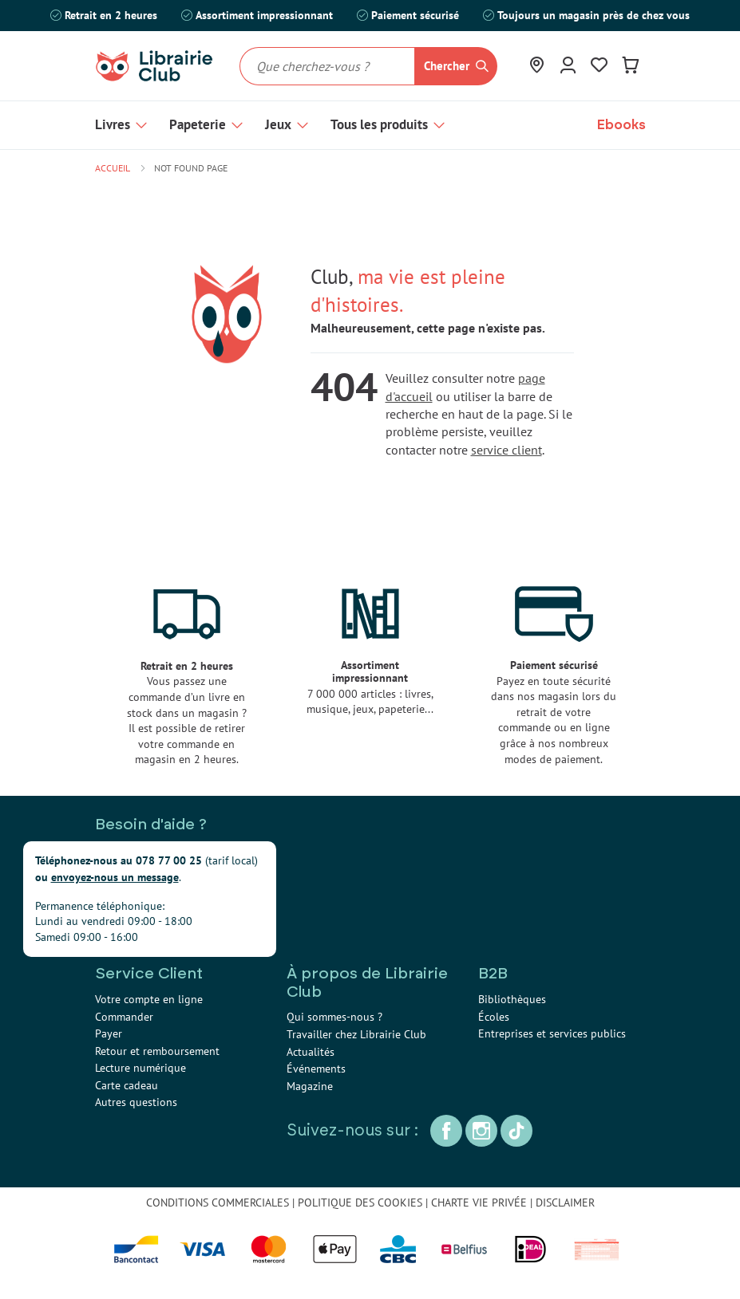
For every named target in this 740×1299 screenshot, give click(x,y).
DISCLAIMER (565, 1202)
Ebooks (621, 125)
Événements (316, 1068)
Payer (108, 1033)
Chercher (446, 65)
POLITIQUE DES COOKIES (360, 1202)
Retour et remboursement (157, 1051)
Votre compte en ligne (149, 999)
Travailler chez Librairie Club (356, 1034)
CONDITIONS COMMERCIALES (217, 1202)
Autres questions (136, 1102)
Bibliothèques (512, 999)
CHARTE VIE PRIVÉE (479, 1202)
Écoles (493, 1017)
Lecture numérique (140, 1068)
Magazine (310, 1086)
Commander (124, 1017)
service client (506, 450)
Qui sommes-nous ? (334, 1017)
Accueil (112, 168)
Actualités (310, 1052)
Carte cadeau (126, 1085)
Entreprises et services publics (552, 1033)
